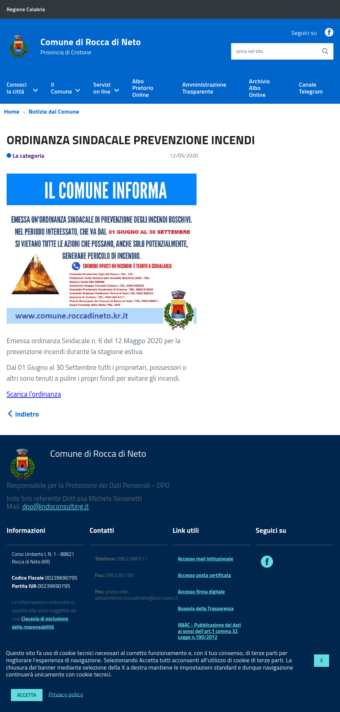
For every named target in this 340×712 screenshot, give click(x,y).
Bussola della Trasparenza (206, 608)
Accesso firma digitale (201, 591)
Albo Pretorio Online (142, 88)
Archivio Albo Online (259, 88)
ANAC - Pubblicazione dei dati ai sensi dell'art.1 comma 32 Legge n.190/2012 (209, 631)
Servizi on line (101, 88)
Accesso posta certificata (204, 575)
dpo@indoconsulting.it (55, 506)
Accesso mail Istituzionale (205, 558)
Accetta (26, 695)
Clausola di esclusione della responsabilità (40, 623)
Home (11, 111)
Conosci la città (17, 88)
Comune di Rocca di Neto (91, 46)
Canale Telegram (311, 88)
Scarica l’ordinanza (34, 394)
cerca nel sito (249, 51)
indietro (23, 414)
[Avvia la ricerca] (325, 51)
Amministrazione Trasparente (204, 88)
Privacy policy (65, 694)
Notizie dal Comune (54, 111)
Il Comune (61, 88)
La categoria (29, 155)
